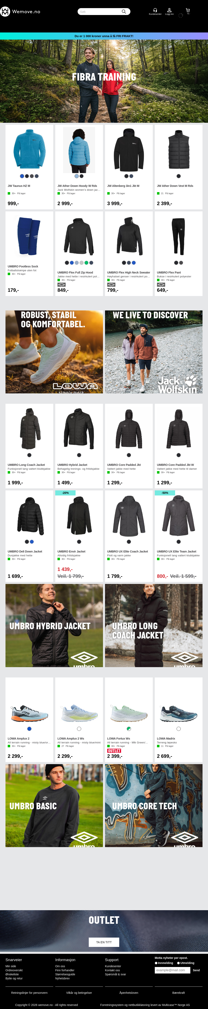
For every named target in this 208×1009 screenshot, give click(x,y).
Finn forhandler (64, 970)
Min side (10, 966)
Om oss (60, 966)
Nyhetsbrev (62, 978)
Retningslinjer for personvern (29, 992)
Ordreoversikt (14, 970)
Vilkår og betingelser (79, 992)
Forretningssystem (112, 1005)
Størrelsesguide (65, 974)
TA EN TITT (104, 942)
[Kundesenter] (155, 10)
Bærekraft (178, 992)
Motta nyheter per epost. (171, 957)
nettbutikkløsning (139, 1005)
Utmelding (187, 963)
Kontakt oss (112, 970)
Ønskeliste (12, 974)
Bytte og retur (14, 978)
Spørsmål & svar (115, 974)
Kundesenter (113, 966)
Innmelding (165, 963)
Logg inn (169, 10)
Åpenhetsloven (128, 992)
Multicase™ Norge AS (176, 1005)
